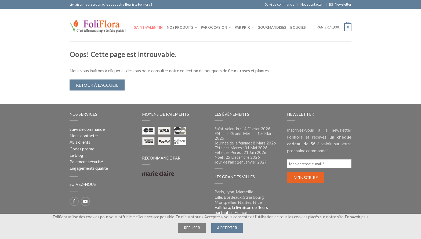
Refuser (192, 228)
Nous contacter (311, 4)
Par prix (242, 27)
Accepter (227, 228)
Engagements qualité (89, 168)
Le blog (76, 155)
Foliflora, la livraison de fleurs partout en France (241, 210)
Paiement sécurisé (86, 161)
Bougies (298, 27)
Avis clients (80, 141)
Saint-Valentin (148, 27)
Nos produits (180, 27)
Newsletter (343, 4)
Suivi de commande (279, 4)
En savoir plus (356, 217)
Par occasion (214, 27)
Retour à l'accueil (97, 85)
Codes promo (82, 148)
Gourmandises (271, 27)
